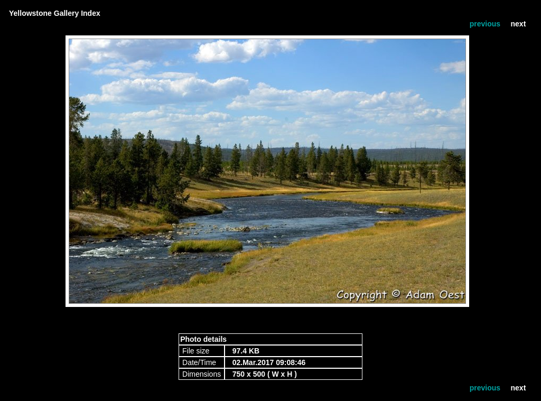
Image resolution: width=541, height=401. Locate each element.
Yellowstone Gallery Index (54, 13)
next (518, 24)
